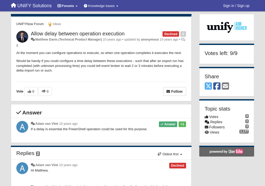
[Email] (225, 86)
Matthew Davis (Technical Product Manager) (68, 39)
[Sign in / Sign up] (236, 5)
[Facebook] (216, 86)
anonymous (150, 39)
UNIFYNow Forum (30, 24)
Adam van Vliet (46, 124)
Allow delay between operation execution (77, 33)
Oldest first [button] (170, 154)
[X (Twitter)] (208, 86)
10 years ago (68, 124)
